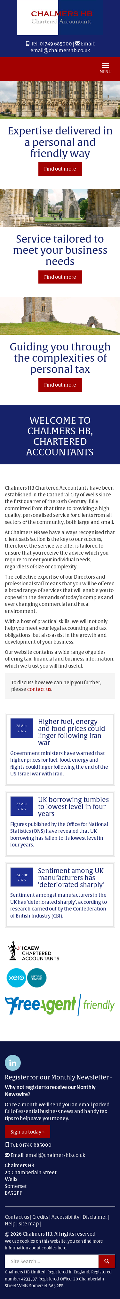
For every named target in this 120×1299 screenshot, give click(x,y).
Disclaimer (95, 1217)
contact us (39, 689)
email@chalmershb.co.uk (60, 50)
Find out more (60, 168)
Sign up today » (27, 1131)
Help (10, 1223)
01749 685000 (56, 43)
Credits (40, 1217)
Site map (29, 1223)
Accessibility (65, 1217)
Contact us (17, 1217)
